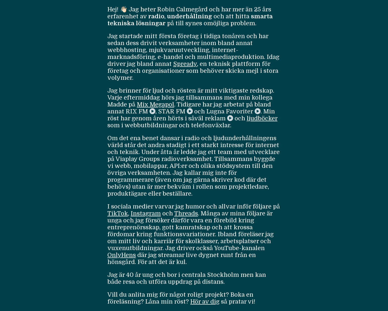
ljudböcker (262, 118)
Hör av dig (204, 301)
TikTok (117, 213)
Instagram (146, 213)
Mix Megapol (155, 104)
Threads (186, 213)
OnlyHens (121, 255)
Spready (185, 63)
